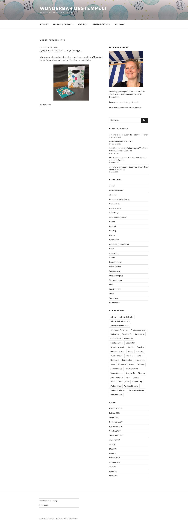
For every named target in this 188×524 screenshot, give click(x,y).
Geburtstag (113, 213)
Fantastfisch (116, 338)
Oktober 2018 (114, 462)
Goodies (140, 347)
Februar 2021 (114, 413)
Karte (139, 356)
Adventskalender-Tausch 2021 (121, 141)
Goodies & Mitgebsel (117, 217)
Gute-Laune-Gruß (118, 351)
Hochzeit (112, 226)
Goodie (131, 347)
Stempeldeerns (115, 280)
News (111, 249)
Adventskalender (116, 190)
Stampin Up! (130, 373)
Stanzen (141, 373)
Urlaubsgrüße (124, 382)
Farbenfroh (128, 338)
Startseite (44, 24)
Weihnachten (114, 303)
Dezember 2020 (115, 422)
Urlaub (111, 294)
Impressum (119, 24)
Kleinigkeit (115, 360)
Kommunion (114, 240)
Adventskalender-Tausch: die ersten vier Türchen (128, 135)
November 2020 (116, 426)
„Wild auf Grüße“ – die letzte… (61, 51)
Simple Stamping (116, 276)
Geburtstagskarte (118, 347)
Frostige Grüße (117, 343)
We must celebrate (136, 390)
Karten (112, 235)
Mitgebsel (122, 364)
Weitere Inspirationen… (63, 24)
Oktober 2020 (115, 431)
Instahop (112, 231)
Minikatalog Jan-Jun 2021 (119, 244)
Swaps (136, 377)
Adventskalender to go (120, 326)
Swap (111, 285)
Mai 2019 (112, 449)
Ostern (112, 258)
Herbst (112, 222)
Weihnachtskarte (131, 386)
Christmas (115, 334)
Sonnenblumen (117, 373)
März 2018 (113, 476)
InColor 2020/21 (117, 356)
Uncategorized (115, 289)
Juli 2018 (112, 467)
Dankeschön (114, 204)
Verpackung (114, 298)
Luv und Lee (140, 360)
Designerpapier (115, 208)
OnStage (140, 364)
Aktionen (113, 195)
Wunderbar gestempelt (74, 8)
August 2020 (114, 440)
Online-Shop (114, 253)
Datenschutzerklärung (48, 501)
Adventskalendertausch (120, 321)
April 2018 (113, 471)
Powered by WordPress (68, 518)
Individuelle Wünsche (101, 24)
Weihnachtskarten (118, 390)
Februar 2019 (114, 458)
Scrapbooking (114, 271)
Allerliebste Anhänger (119, 330)
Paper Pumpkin (115, 262)
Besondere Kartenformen (119, 199)
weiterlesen (45, 105)
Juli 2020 (112, 444)
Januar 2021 (113, 417)
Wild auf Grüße (116, 395)
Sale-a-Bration (115, 267)
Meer (113, 364)
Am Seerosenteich (138, 330)
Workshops (83, 24)
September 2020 (116, 435)
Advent (112, 186)
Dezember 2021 (115, 408)
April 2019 (113, 453)
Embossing (139, 334)
